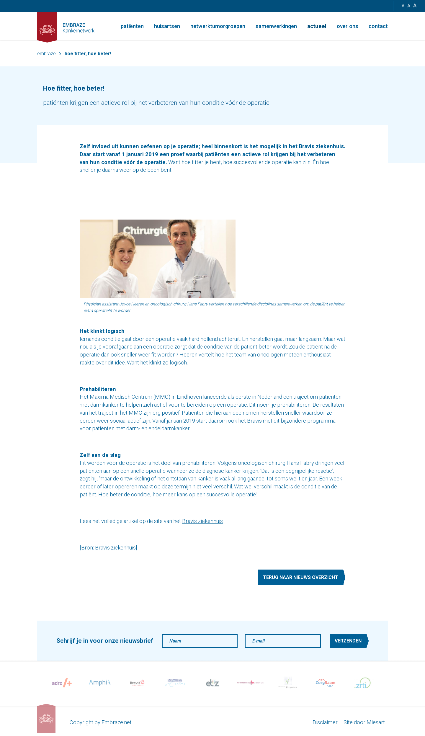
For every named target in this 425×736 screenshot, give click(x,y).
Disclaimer (325, 722)
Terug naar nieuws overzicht (300, 577)
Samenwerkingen (276, 26)
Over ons (347, 26)
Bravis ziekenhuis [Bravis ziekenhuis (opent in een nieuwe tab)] (202, 521)
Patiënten (132, 26)
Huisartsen (167, 26)
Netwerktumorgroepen (217, 26)
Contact (378, 26)
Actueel (316, 26)
